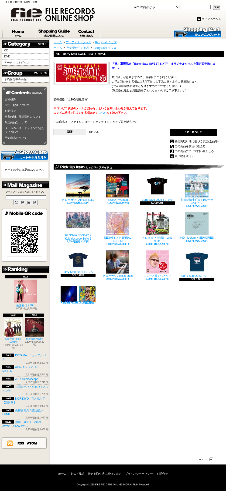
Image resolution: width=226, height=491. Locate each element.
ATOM (32, 443)
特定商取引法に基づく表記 (104, 473)
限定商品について (16, 122)
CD (6, 50)
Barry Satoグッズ (106, 42)
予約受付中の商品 (15, 79)
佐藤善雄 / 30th (25, 293)
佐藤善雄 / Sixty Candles (13, 330)
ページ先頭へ (205, 459)
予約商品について (16, 138)
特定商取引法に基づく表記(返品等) (197, 141)
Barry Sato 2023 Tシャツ (196, 263)
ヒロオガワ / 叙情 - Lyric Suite (157, 227)
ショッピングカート (197, 31)
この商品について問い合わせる (194, 151)
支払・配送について (54, 32)
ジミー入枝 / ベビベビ (157, 263)
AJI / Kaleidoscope (26, 379)
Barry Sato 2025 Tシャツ (157, 187)
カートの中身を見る (24, 154)
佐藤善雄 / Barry (34, 329)
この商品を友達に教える (190, 146)
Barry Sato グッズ (104, 48)
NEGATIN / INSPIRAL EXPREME (117, 227)
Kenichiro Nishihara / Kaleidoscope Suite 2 (78, 226)
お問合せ (87, 32)
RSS (20, 443)
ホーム (18, 32)
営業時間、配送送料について (23, 116)
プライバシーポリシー (139, 473)
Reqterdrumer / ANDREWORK (70, 295)
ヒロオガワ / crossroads (118, 263)
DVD (7, 56)
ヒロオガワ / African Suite (78, 187)
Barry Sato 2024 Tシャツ (77, 262)
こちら (102, 112)
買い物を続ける (184, 156)
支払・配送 (77, 473)
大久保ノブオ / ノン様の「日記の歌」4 (87, 295)
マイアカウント (211, 19)
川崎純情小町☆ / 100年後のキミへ (197, 189)
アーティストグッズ (16, 62)
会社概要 (10, 99)
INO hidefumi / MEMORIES (197, 225)
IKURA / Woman (117, 187)
